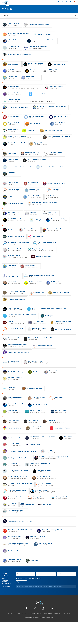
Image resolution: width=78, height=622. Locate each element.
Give (74, 2)
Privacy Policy (47, 586)
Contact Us (25, 613)
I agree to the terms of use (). (29, 578)
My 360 (63, 2)
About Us (17, 613)
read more (38, 578)
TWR (40, 617)
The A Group (50, 617)
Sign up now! (21, 582)
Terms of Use (55, 586)
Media (4, 15)
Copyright (57, 613)
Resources (66, 613)
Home (10, 613)
